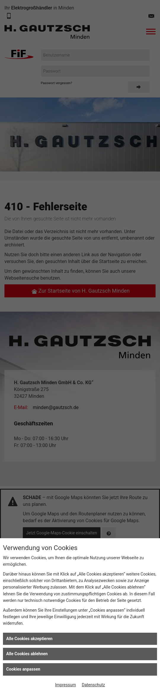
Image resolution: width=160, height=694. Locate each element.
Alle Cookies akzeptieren (29, 638)
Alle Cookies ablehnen (27, 653)
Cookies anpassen (23, 669)
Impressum (65, 684)
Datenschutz (93, 684)
